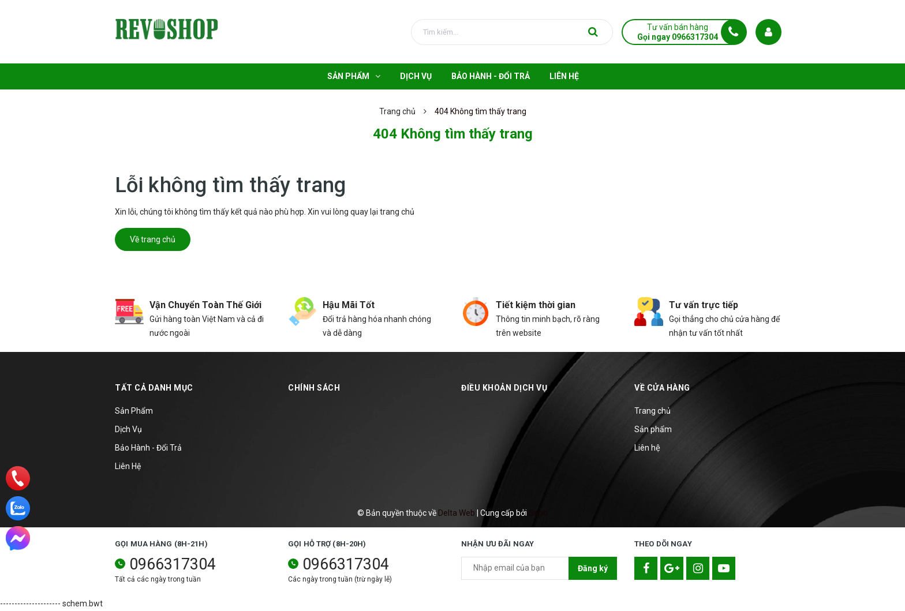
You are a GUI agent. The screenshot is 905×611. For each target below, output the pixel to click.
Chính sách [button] (314, 387)
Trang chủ (652, 410)
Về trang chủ (152, 239)
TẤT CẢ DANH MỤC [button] (154, 387)
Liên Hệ (128, 466)
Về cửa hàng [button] (662, 387)
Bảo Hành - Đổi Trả (148, 447)
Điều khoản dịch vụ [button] (504, 387)
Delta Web (456, 513)
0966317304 (172, 564)
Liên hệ (647, 447)
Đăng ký (593, 568)
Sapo (538, 513)
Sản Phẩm (134, 410)
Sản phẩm (653, 429)
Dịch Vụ (128, 429)
